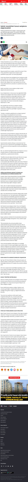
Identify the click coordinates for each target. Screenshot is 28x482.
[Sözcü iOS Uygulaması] (4, 472)
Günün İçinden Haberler (4, 427)
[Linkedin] (13, 466)
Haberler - (2, 22)
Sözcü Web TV (3, 429)
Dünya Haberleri (3, 422)
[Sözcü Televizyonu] (2, 406)
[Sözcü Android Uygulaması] (10, 472)
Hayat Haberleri (3, 420)
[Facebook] (4, 466)
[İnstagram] (2, 466)
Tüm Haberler (3, 434)
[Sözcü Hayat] (10, 406)
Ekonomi (5, 22)
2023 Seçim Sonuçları (4, 413)
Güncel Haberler (4, 425)
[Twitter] (6, 466)
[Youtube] (8, 466)
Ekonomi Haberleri (4, 418)
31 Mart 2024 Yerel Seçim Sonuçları (6, 412)
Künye (2, 441)
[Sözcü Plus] (15, 406)
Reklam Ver (2, 443)
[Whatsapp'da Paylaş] (4, 42)
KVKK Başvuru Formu (4, 458)
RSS (1, 460)
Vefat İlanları (3, 444)
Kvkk (2, 447)
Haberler (2, 409)
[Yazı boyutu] (26, 42)
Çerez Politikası (3, 453)
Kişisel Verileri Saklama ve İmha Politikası (7, 455)
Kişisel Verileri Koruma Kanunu (5, 450)
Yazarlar (2, 415)
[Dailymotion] (10, 466)
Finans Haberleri (3, 417)
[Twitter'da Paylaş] (2, 42)
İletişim (2, 437)
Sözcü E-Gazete (3, 432)
